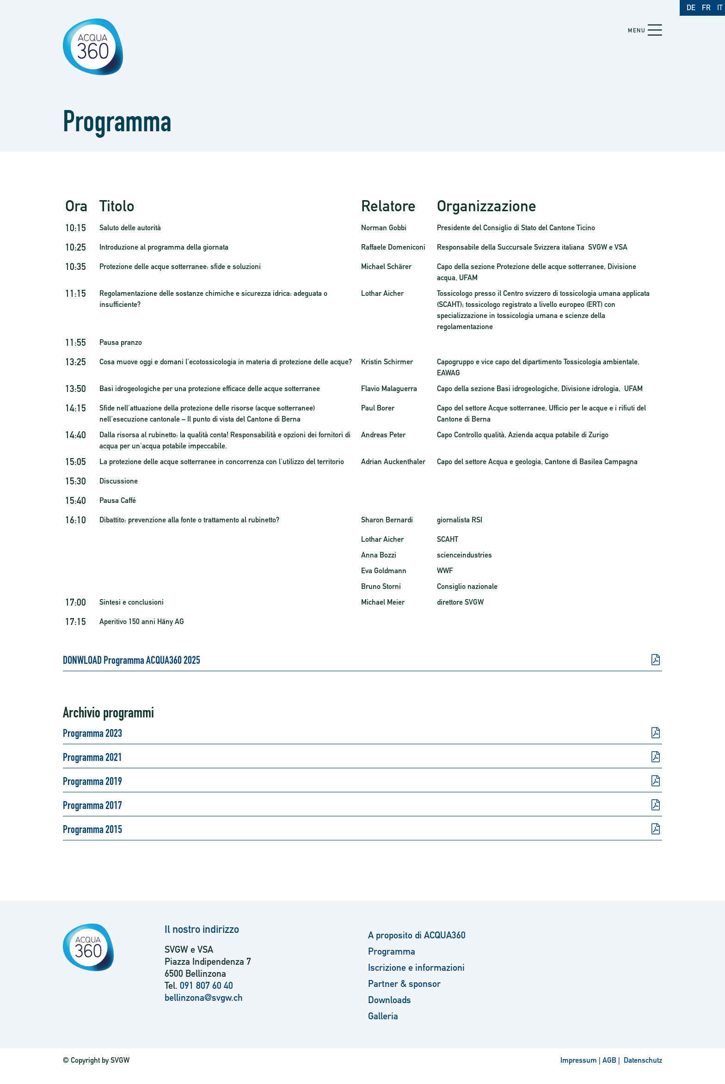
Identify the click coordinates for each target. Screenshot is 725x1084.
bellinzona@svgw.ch (204, 997)
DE (691, 7)
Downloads (389, 999)
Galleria (383, 1016)
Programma (391, 951)
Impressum (578, 1060)
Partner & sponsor (404, 983)
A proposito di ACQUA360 (417, 935)
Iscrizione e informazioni (416, 967)
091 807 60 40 (206, 985)
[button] (655, 30)
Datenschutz (642, 1060)
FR (706, 7)
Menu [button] (636, 30)
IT (720, 7)
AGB (609, 1060)
